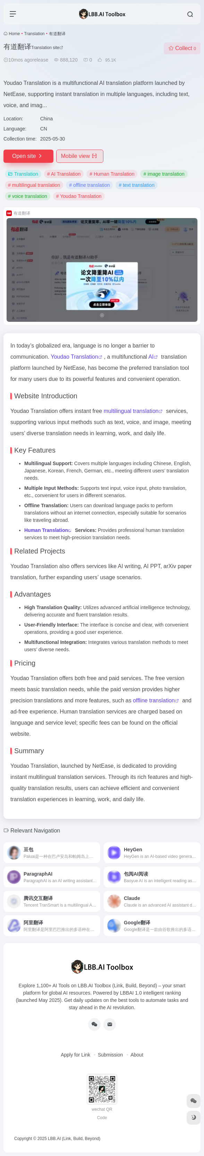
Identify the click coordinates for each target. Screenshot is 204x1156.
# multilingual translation (34, 185)
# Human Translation (112, 174)
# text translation (136, 185)
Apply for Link (75, 1055)
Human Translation (46, 530)
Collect (182, 48)
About (136, 1055)
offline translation (154, 700)
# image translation (163, 174)
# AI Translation (64, 174)
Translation (34, 33)
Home (14, 33)
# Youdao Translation (79, 196)
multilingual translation (131, 411)
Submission (110, 1055)
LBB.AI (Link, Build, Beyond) (74, 1138)
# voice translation (27, 196)
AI (151, 357)
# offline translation (89, 185)
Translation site (47, 47)
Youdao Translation (74, 357)
